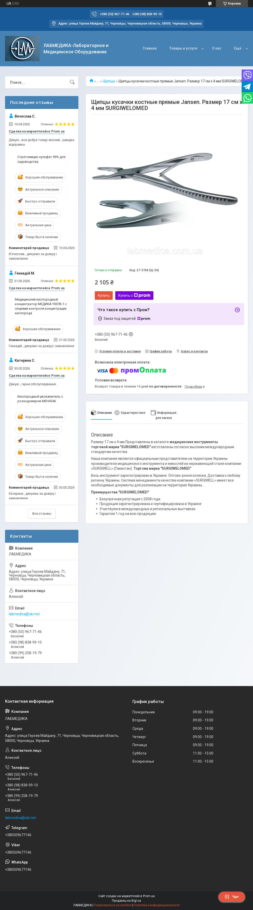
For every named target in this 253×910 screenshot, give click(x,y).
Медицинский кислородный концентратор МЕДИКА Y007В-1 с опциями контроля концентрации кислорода (41, 306)
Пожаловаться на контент (112, 905)
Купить (104, 295)
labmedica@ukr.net (24, 614)
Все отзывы (41, 513)
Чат (232, 897)
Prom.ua (149, 896)
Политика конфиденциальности (157, 905)
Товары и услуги (183, 48)
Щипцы (109, 81)
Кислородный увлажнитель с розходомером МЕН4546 (40, 399)
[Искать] (72, 82)
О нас (216, 48)
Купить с (134, 295)
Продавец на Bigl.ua (126, 900)
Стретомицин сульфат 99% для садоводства (41, 159)
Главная (150, 48)
